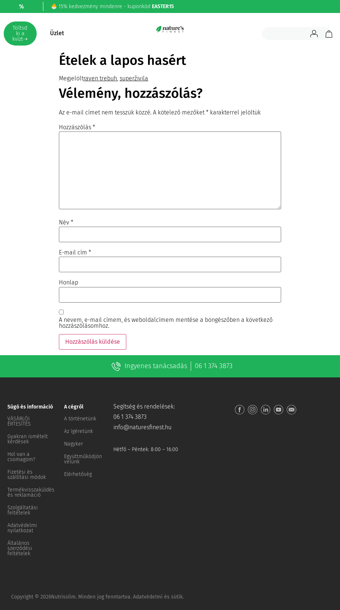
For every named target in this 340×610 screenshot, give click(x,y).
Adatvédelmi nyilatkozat (22, 528)
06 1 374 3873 (214, 366)
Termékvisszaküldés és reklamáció (30, 492)
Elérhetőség (78, 474)
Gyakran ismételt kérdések (27, 439)
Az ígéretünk (78, 431)
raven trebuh (100, 78)
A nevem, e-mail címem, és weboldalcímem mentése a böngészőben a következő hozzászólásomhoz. (166, 323)
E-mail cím (75, 253)
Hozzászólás (77, 127)
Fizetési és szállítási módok (26, 474)
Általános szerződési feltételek (19, 548)
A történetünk (80, 419)
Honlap (68, 283)
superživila (134, 78)
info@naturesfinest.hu (142, 427)
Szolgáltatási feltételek (22, 510)
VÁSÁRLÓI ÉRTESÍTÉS (19, 421)
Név (66, 223)
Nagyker (73, 444)
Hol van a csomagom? (21, 457)
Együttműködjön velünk (83, 459)
